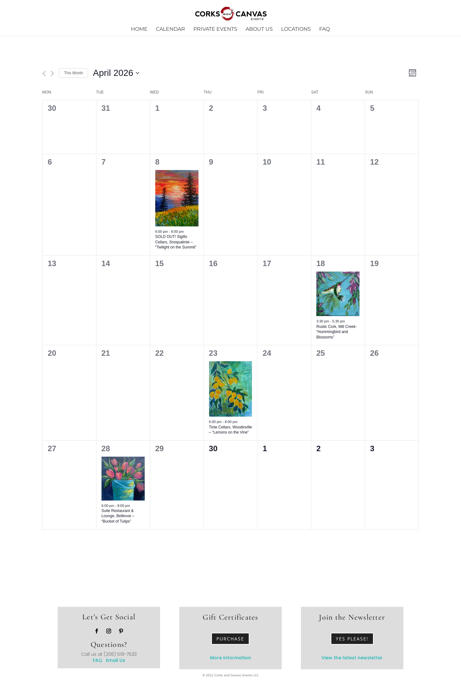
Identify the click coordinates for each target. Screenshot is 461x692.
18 (320, 263)
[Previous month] (44, 73)
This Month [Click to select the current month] (73, 73)
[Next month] (52, 73)
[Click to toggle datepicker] (116, 73)
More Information (230, 658)
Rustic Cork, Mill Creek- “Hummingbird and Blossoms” (336, 331)
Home (139, 29)
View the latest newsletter (352, 658)
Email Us (115, 660)
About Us (259, 29)
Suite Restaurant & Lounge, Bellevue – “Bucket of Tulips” (117, 516)
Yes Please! (352, 639)
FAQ (324, 29)
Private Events (215, 29)
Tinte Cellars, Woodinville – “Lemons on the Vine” (230, 430)
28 (105, 448)
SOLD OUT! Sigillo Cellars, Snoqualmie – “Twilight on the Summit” (176, 241)
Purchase (230, 639)
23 (213, 353)
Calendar (170, 29)
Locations (296, 29)
